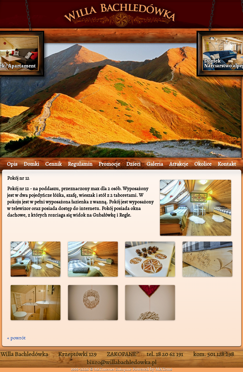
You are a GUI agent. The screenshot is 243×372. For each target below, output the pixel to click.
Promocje (109, 164)
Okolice (203, 164)
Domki (31, 164)
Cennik (53, 164)
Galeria (155, 164)
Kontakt (227, 164)
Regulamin (80, 164)
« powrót (16, 337)
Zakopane (124, 369)
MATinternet (104, 369)
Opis (12, 164)
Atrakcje (178, 164)
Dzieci (133, 164)
